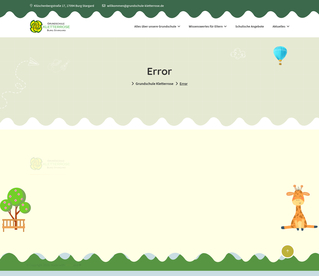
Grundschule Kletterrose (154, 83)
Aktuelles (281, 26)
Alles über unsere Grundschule (157, 26)
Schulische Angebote (249, 26)
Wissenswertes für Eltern (208, 26)
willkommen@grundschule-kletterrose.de (135, 6)
